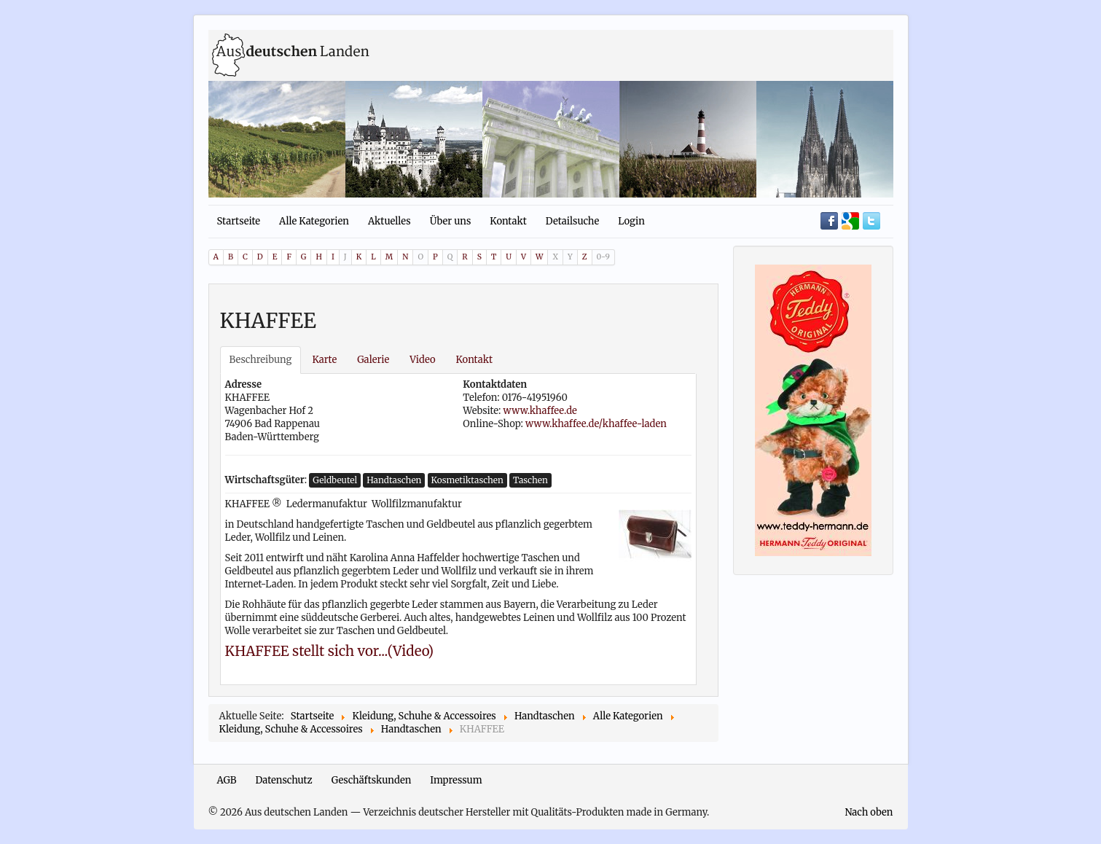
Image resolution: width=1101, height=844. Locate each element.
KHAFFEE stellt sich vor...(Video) (329, 651)
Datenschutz (284, 780)
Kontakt (508, 221)
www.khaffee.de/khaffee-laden (596, 424)
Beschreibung (261, 359)
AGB (227, 780)
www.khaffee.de (540, 411)
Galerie (373, 359)
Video (422, 359)
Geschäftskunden (372, 780)
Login (631, 221)
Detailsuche (572, 221)
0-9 (603, 257)
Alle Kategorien (314, 221)
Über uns (450, 221)
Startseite (239, 221)
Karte (324, 359)
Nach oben (869, 812)
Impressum (456, 780)
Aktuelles (389, 221)
